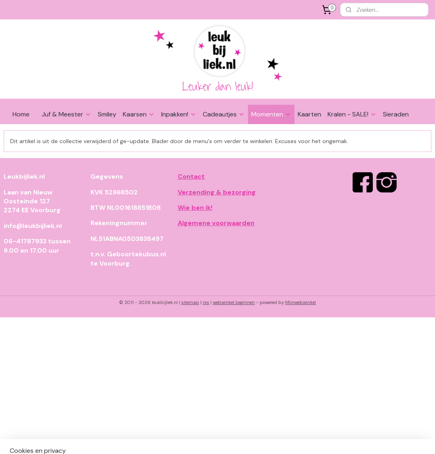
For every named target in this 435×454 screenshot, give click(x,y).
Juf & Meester (66, 114)
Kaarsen (139, 114)
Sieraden (396, 114)
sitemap (190, 302)
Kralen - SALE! (352, 114)
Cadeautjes (224, 114)
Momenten (271, 114)
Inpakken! (178, 114)
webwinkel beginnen (234, 302)
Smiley (107, 114)
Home (21, 114)
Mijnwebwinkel (300, 302)
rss (206, 302)
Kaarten (309, 114)
